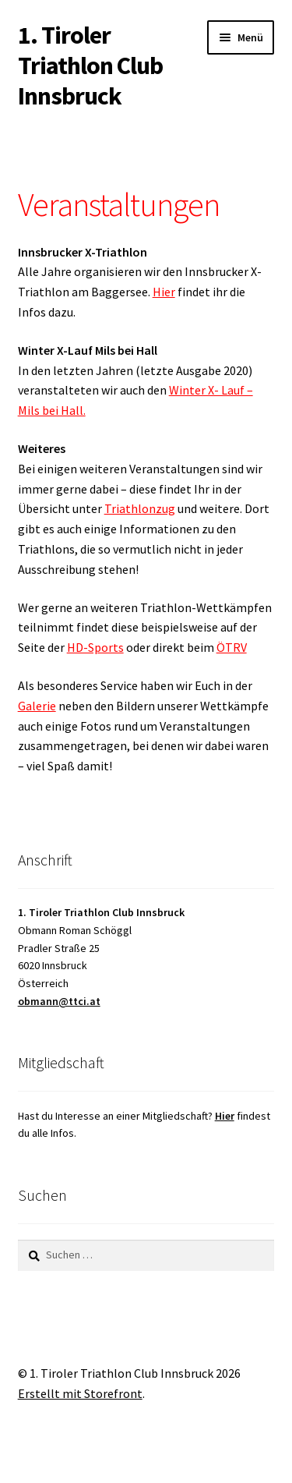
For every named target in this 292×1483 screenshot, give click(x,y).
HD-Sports (95, 647)
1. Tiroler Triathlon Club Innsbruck (90, 65)
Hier (164, 291)
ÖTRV (231, 647)
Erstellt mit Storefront (80, 1393)
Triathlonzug (139, 508)
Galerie (37, 705)
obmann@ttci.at (59, 1001)
